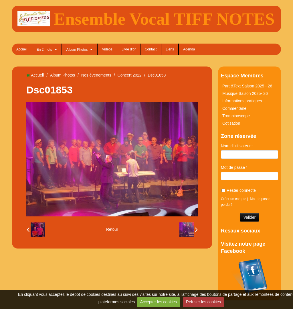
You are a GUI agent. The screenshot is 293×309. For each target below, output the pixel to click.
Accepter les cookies (158, 302)
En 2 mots (44, 50)
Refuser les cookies (203, 302)
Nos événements (96, 75)
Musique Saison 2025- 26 (245, 93)
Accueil (21, 49)
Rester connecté (238, 190)
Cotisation (231, 123)
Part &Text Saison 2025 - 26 (247, 86)
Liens (170, 49)
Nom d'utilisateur (236, 146)
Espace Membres (242, 76)
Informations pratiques (242, 101)
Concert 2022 (130, 75)
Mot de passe (233, 167)
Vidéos (107, 49)
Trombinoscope (236, 116)
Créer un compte (233, 199)
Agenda (189, 49)
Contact (151, 49)
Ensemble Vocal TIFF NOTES (164, 18)
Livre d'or (129, 49)
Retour (112, 229)
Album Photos (77, 50)
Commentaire (234, 108)
